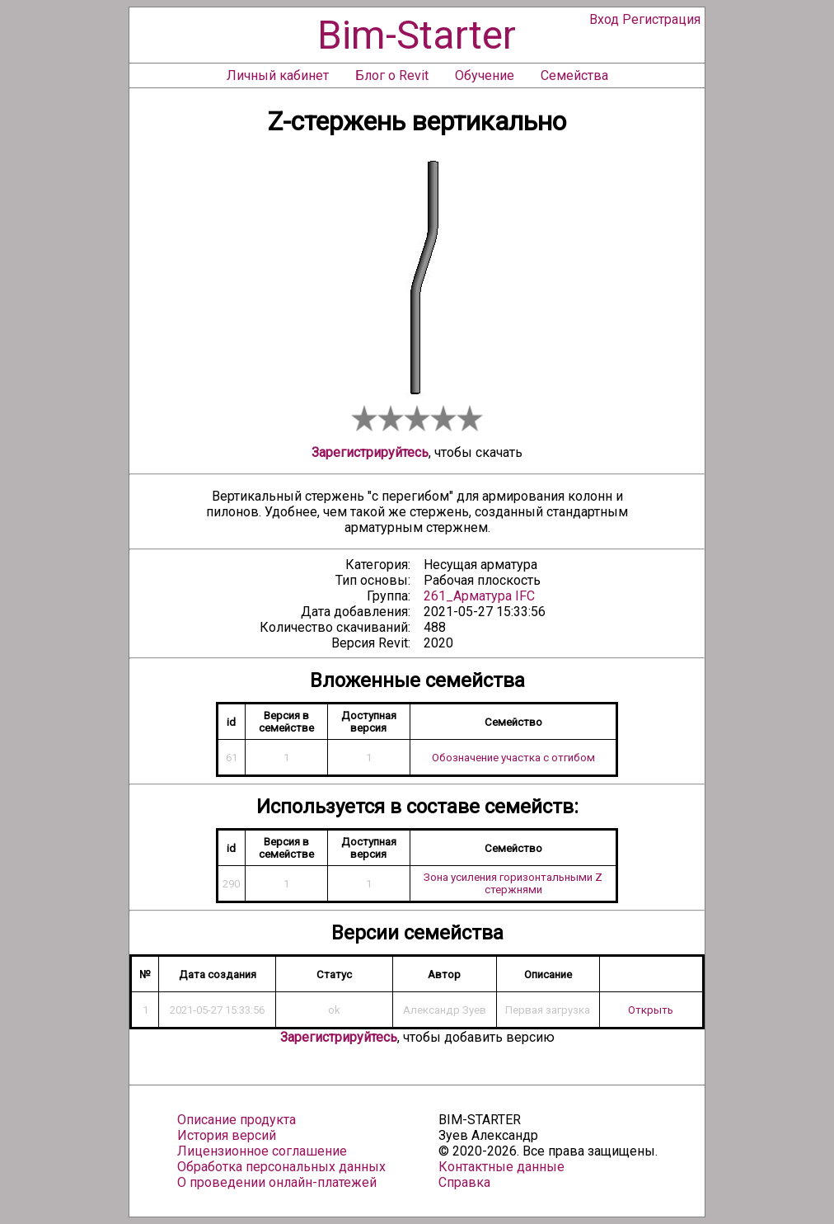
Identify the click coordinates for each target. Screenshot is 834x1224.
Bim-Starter (416, 35)
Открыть (650, 1010)
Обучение (484, 75)
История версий (226, 1135)
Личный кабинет (278, 75)
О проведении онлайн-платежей (277, 1182)
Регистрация (661, 19)
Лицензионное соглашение (262, 1151)
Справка (464, 1182)
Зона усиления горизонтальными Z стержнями (513, 883)
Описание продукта (236, 1119)
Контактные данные (501, 1167)
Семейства (574, 75)
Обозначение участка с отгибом (513, 757)
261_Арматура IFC (479, 596)
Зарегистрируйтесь (370, 452)
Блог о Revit (392, 75)
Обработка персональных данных (281, 1167)
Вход (604, 19)
